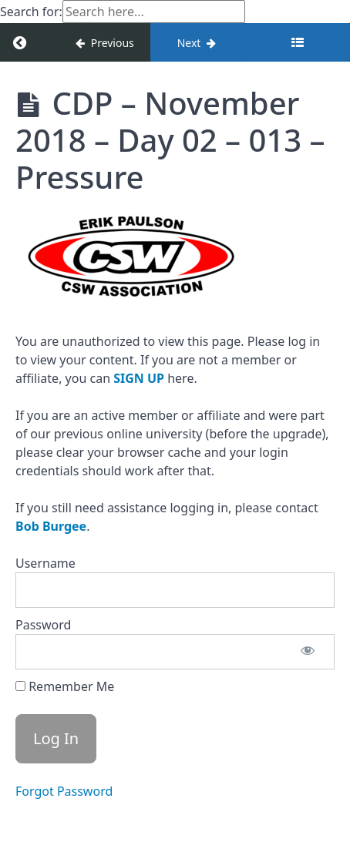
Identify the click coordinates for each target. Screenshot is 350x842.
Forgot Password (64, 791)
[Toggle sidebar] (297, 42)
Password (43, 624)
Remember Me (64, 686)
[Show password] (308, 651)
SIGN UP (138, 378)
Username (45, 563)
